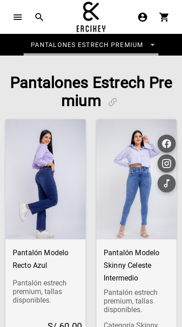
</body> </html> (91, 163)
